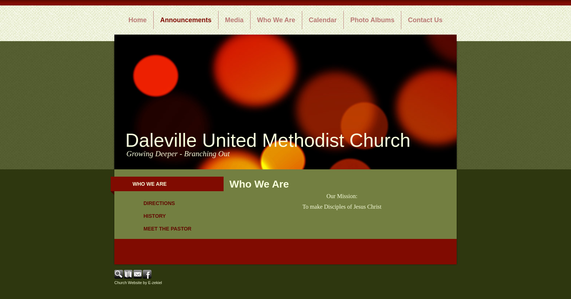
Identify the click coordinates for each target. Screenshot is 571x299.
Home (138, 20)
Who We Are (276, 20)
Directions (159, 203)
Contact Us (425, 20)
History (154, 216)
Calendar (323, 20)
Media (234, 20)
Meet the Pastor (167, 229)
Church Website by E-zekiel (138, 282)
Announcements (186, 20)
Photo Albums (372, 20)
